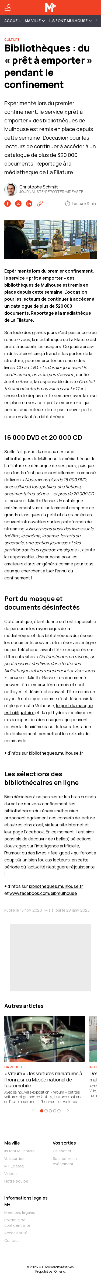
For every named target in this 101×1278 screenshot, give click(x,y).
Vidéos (10, 1173)
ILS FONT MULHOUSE (70, 20)
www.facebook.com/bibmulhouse (43, 893)
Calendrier (62, 1150)
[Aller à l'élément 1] (42, 1111)
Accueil (12, 20)
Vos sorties (14, 1158)
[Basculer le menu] (7, 7)
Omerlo (59, 1271)
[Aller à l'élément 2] (46, 1111)
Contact (11, 1240)
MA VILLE (35, 20)
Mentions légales (19, 1212)
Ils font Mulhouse (19, 1150)
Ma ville (12, 1143)
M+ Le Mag (14, 1166)
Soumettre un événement (65, 1161)
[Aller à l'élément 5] (59, 1111)
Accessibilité (15, 1232)
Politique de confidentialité (17, 1222)
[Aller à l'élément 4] (55, 1111)
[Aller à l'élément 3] (50, 1111)
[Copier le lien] (40, 203)
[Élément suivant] (68, 1111)
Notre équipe (16, 1181)
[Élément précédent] (33, 1111)
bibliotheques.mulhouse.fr (56, 753)
